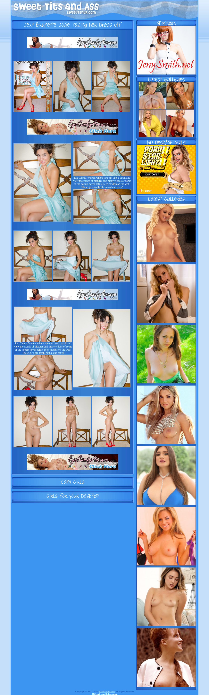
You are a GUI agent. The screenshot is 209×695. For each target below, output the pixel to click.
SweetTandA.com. (107, 691)
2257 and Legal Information (104, 694)
